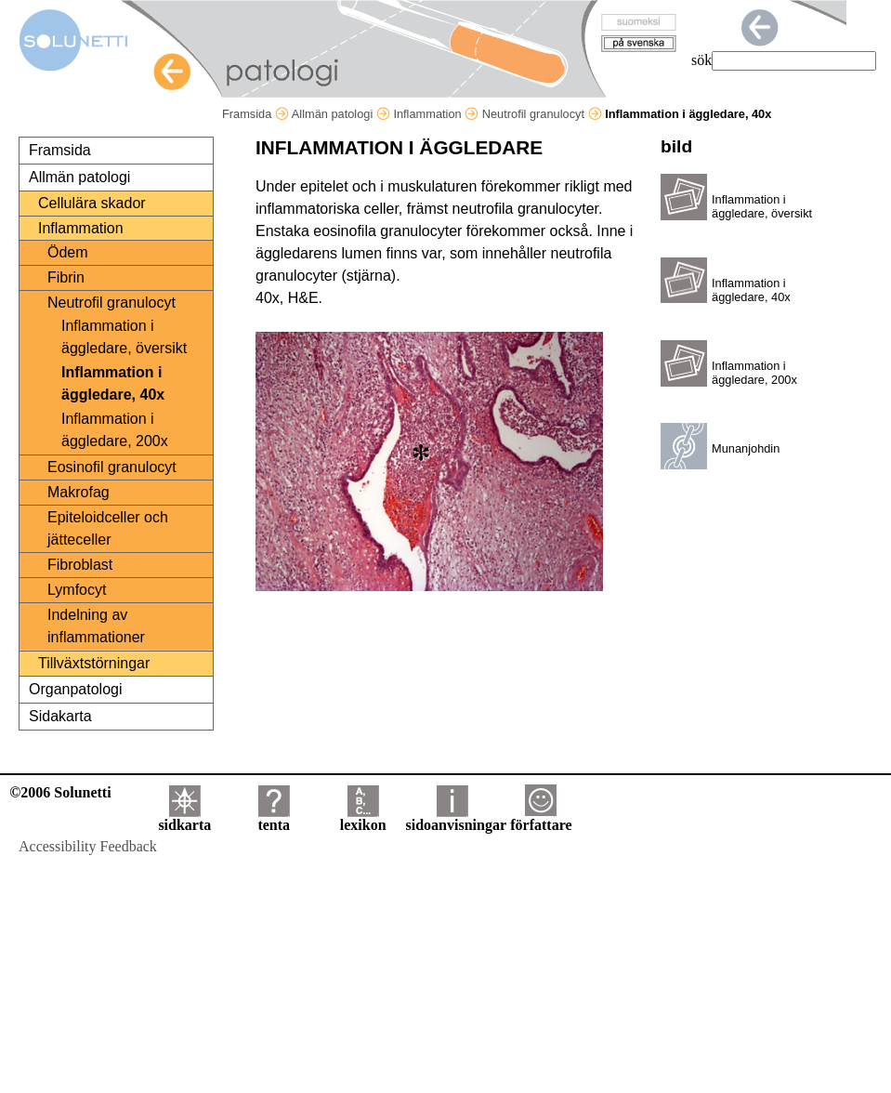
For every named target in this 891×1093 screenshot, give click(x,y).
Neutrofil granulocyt (542, 114)
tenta (273, 818)
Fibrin (66, 277)
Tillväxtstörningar (94, 663)
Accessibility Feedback (88, 846)
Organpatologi (76, 689)
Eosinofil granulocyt (112, 467)
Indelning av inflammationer (96, 626)
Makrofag (78, 492)
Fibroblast (79, 565)
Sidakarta (60, 716)
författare (540, 818)
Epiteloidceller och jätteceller (107, 528)
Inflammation (435, 114)
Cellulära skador (92, 203)
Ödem (67, 252)
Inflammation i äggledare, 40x (112, 383)
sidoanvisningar (456, 818)
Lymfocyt (76, 590)
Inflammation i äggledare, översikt (124, 337)
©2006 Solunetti (60, 792)
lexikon (363, 818)
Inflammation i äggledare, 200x (114, 430)
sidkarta (184, 818)
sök (701, 60)
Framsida (255, 114)
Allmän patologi (341, 114)
